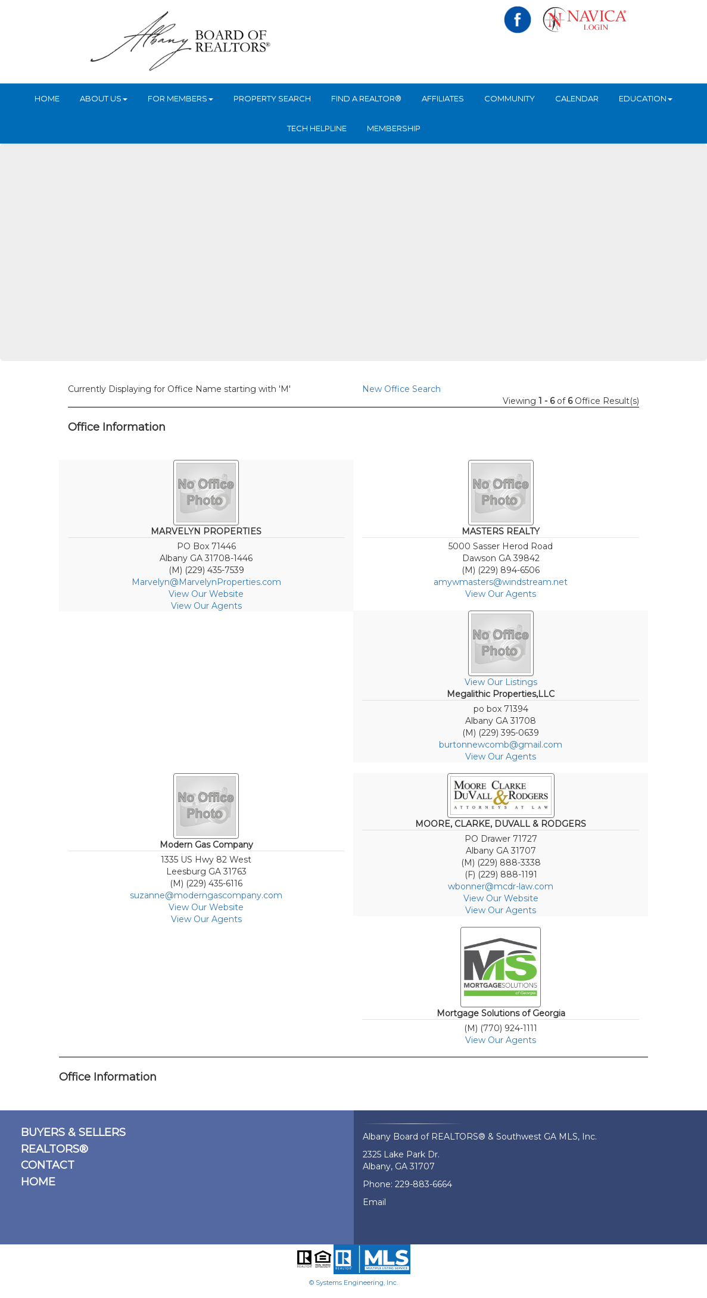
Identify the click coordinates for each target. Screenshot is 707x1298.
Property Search (272, 98)
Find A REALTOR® (366, 98)
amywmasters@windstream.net (501, 582)
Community (509, 98)
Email (374, 1202)
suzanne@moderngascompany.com (206, 895)
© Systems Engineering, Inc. (353, 1282)
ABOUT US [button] (103, 98)
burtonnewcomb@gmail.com (500, 744)
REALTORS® (54, 1149)
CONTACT (47, 1165)
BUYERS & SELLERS (73, 1132)
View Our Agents (206, 605)
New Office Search (401, 389)
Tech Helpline (317, 128)
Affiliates (443, 98)
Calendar (577, 98)
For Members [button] (180, 98)
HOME (47, 98)
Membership (394, 128)
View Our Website (206, 594)
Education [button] (645, 98)
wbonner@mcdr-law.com (500, 886)
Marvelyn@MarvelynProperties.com (206, 582)
